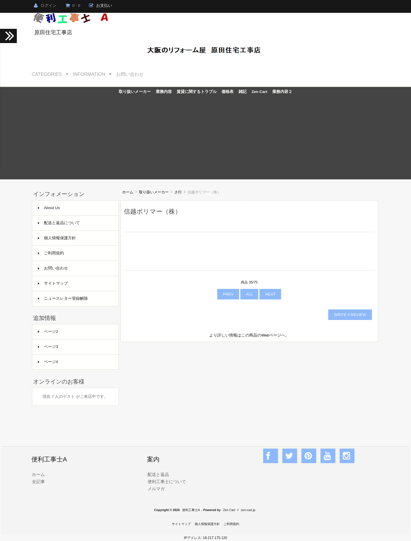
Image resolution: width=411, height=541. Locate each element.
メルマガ (156, 488)
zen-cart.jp (248, 510)
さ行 (178, 192)
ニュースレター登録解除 (63, 298)
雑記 (243, 92)
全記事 (38, 481)
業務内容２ (282, 92)
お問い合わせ (130, 74)
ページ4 (48, 362)
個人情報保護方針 (57, 238)
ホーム (127, 192)
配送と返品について (59, 223)
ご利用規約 (51, 253)
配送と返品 (158, 474)
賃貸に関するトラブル (197, 92)
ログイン (45, 5)
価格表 (227, 92)
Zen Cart (259, 92)
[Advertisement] (205, 139)
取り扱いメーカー (154, 192)
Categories (47, 74)
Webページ (271, 335)
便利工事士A (191, 510)
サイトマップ (53, 283)
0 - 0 (72, 5)
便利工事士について (167, 481)
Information (89, 74)
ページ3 (48, 347)
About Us (49, 208)
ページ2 (48, 331)
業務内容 (164, 92)
